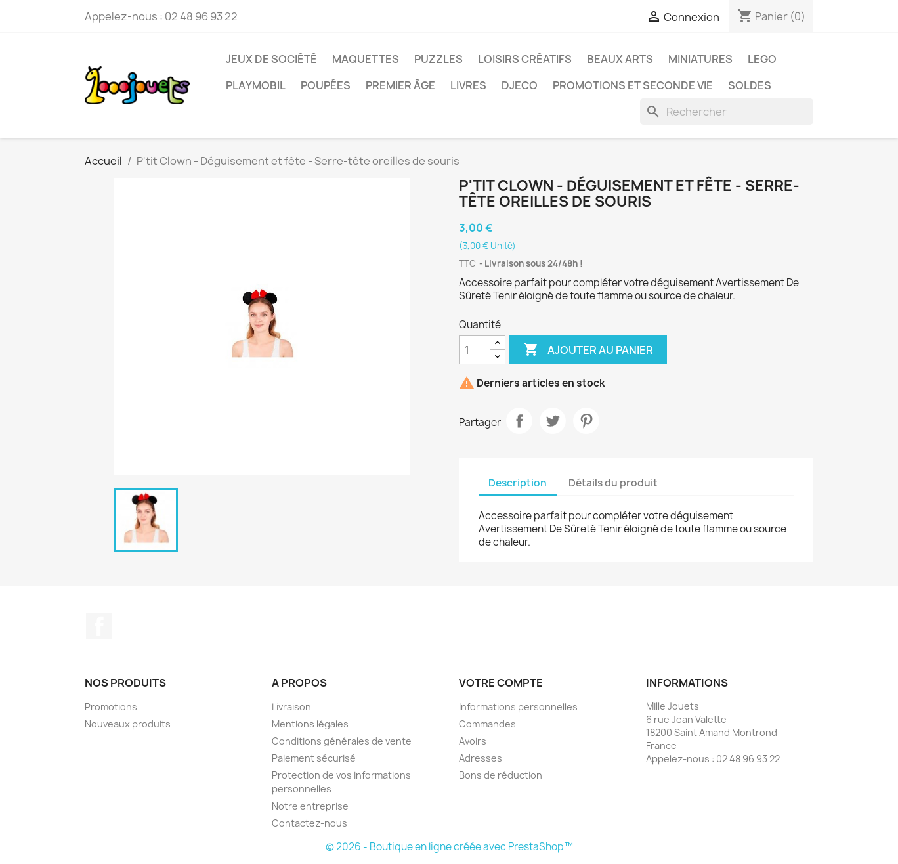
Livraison (291, 707)
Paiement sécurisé (314, 758)
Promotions (111, 707)
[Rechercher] (726, 111)
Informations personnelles (518, 707)
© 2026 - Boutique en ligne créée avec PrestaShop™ (449, 846)
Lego (762, 59)
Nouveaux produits (128, 724)
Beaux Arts (620, 59)
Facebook (99, 626)
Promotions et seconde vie (633, 85)
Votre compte (501, 683)
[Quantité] (474, 349)
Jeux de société (271, 59)
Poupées (326, 85)
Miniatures (700, 59)
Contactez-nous (309, 823)
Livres (468, 85)
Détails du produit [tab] (613, 483)
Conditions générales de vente (342, 741)
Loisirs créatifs (525, 59)
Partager (519, 421)
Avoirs (472, 741)
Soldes (749, 85)
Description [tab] (517, 483)
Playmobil (256, 85)
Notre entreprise (310, 806)
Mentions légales (310, 724)
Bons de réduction (500, 775)
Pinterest (586, 421)
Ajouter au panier (588, 349)
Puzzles (438, 59)
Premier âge (400, 85)
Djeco (520, 85)
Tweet (553, 421)
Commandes (487, 724)
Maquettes (365, 59)
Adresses (480, 758)
